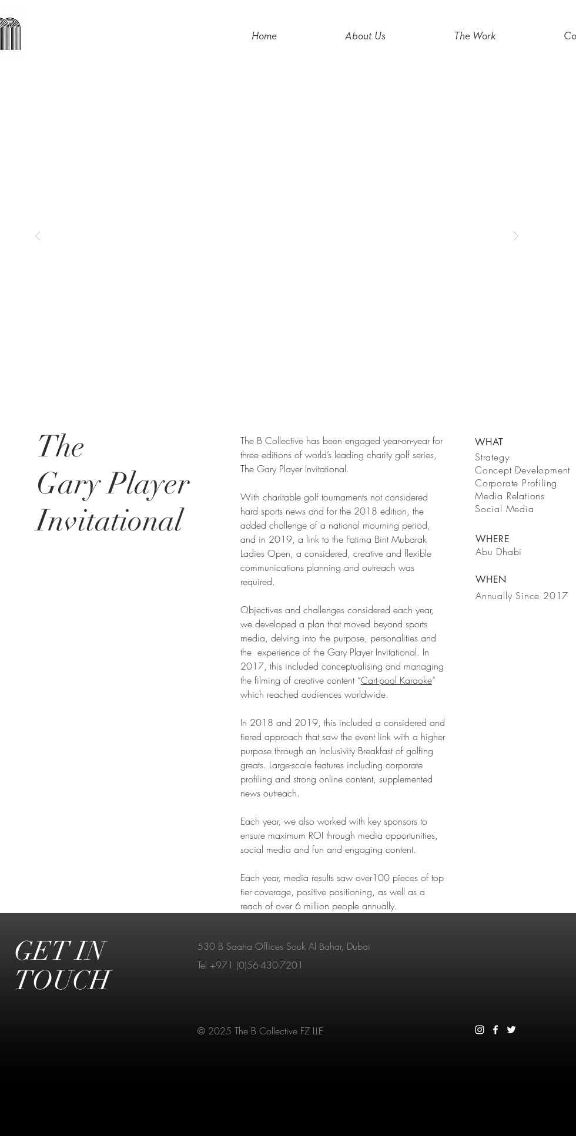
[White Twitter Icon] (511, 1030)
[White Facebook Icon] (495, 1030)
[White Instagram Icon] (479, 1030)
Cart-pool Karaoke (396, 680)
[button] (276, 235)
